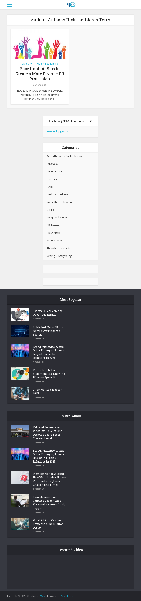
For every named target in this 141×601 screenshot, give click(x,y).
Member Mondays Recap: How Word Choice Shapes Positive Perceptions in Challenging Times (49, 479)
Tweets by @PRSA (57, 131)
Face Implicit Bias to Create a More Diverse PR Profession (39, 73)
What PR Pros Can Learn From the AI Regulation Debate (48, 523)
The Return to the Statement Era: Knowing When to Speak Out (49, 373)
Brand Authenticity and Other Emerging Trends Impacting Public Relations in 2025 (48, 352)
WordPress (67, 596)
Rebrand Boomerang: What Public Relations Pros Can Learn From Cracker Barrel (47, 433)
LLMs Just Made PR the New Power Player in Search (48, 330)
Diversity (26, 63)
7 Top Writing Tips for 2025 (47, 391)
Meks (43, 596)
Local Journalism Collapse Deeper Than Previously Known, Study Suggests (49, 502)
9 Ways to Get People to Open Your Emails (47, 312)
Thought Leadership (46, 63)
